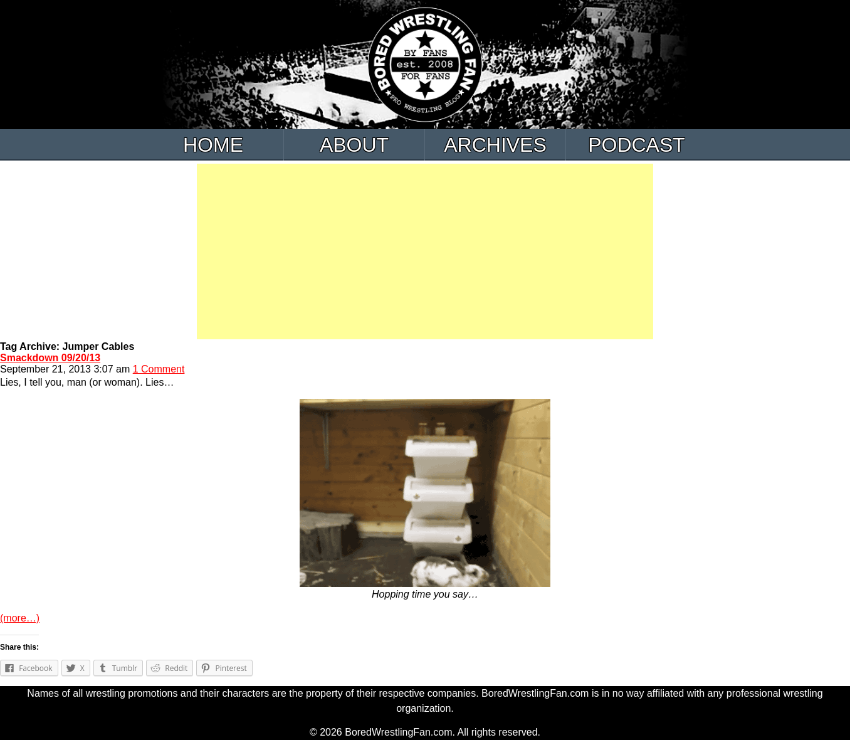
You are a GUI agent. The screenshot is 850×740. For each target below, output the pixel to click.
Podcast (636, 145)
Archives (495, 145)
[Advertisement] (425, 251)
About (354, 145)
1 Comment (159, 369)
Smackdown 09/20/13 (50, 357)
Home (213, 145)
